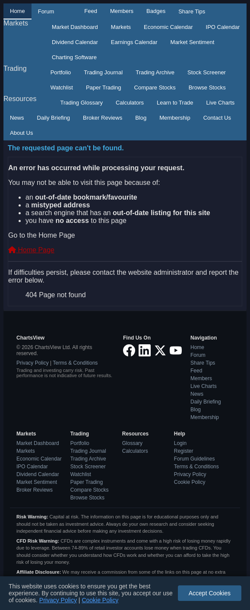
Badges (155, 11)
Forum (46, 11)
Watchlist (62, 87)
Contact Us (217, 117)
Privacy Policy (32, 363)
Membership (174, 117)
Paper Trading (103, 87)
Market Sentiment (193, 42)
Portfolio (61, 72)
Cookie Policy (190, 482)
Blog (140, 117)
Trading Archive (155, 72)
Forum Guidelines (194, 459)
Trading (15, 68)
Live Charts (220, 102)
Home (17, 11)
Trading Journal (103, 72)
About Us (21, 133)
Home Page (31, 250)
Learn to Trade (175, 102)
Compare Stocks (155, 87)
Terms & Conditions (75, 363)
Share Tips (191, 11)
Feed (90, 11)
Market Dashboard (75, 27)
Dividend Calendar (75, 42)
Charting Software (74, 57)
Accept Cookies (210, 593)
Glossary (132, 443)
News (17, 117)
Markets (15, 23)
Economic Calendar (168, 27)
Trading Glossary (81, 102)
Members (121, 11)
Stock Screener (206, 72)
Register (183, 451)
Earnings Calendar (134, 42)
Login (180, 443)
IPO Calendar (223, 27)
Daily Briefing (53, 117)
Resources (19, 98)
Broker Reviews (102, 117)
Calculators (130, 102)
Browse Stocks (207, 87)
